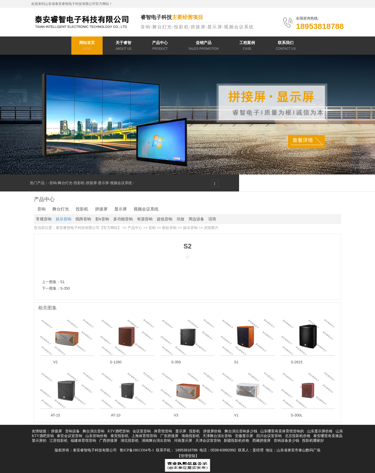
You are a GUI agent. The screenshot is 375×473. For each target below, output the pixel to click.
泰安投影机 (119, 436)
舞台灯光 (65, 183)
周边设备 (196, 219)
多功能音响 (123, 219)
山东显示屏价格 (320, 431)
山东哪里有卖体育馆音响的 (282, 431)
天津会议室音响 (208, 441)
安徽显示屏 (244, 436)
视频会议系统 (121, 183)
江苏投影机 (58, 441)
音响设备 (72, 431)
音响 (53, 183)
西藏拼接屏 (261, 441)
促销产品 (204, 46)
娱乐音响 (63, 219)
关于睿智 (124, 46)
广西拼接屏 (108, 441)
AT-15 (55, 415)
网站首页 (87, 46)
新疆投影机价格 (236, 441)
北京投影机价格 (297, 436)
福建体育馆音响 (83, 441)
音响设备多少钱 (286, 441)
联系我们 (286, 46)
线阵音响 (83, 219)
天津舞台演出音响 (217, 436)
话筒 (212, 219)
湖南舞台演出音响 (156, 441)
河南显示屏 (183, 441)
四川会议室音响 (269, 436)
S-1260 (116, 362)
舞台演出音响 (93, 431)
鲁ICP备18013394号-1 (137, 450)
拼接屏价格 (212, 431)
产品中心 (160, 46)
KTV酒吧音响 (119, 431)
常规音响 (44, 219)
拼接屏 (91, 183)
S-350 (65, 288)
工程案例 (247, 46)
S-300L (296, 415)
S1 (62, 282)
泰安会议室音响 (69, 436)
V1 (236, 415)
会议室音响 (142, 431)
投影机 (79, 183)
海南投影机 (191, 436)
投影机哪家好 (313, 441)
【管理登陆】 (188, 456)
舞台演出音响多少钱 (240, 431)
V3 (176, 415)
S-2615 (296, 362)
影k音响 (102, 219)
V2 (55, 362)
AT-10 (115, 415)
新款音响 (169, 228)
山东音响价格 (96, 436)
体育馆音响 (163, 431)
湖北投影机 (130, 441)
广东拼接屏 (169, 436)
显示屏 (103, 183)
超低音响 (164, 219)
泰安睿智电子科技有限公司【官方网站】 (88, 228)
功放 (180, 219)
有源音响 (145, 219)
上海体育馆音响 (144, 436)
